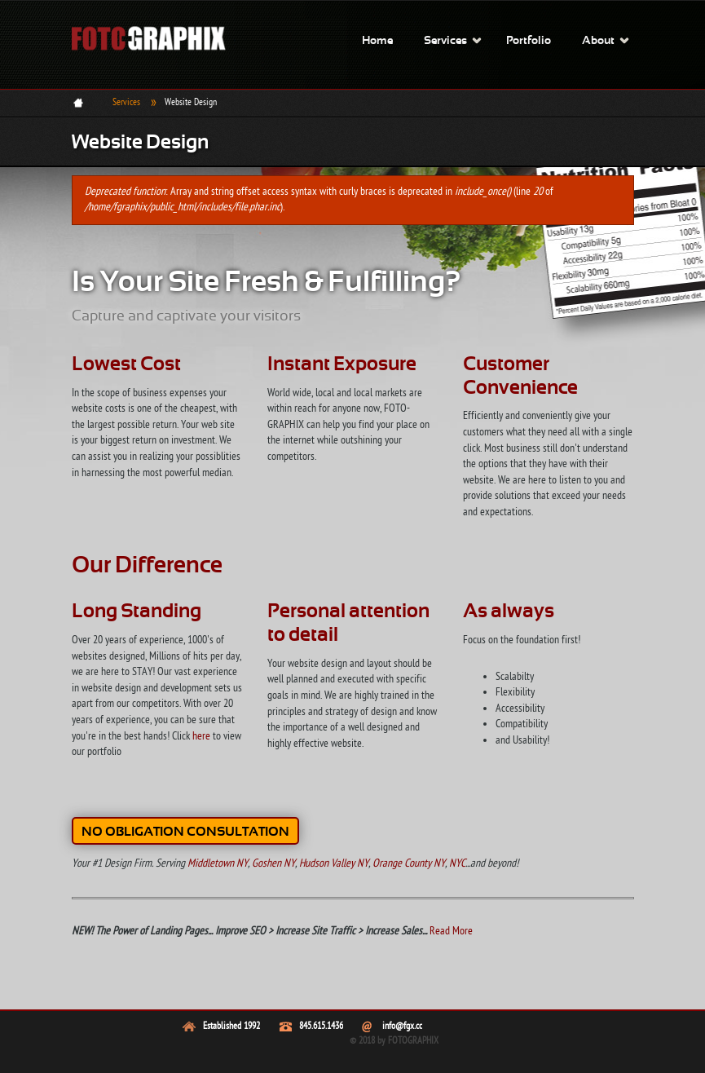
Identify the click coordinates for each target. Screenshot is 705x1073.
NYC (457, 864)
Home (377, 41)
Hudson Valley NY (333, 864)
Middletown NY (217, 864)
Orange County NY (408, 864)
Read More (451, 931)
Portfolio (528, 41)
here (201, 736)
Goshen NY (273, 864)
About (598, 41)
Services (445, 41)
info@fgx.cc (402, 1026)
